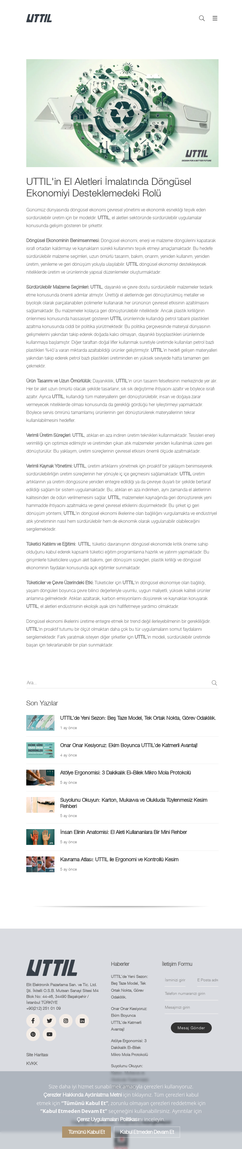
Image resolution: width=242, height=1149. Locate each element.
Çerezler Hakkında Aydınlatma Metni (82, 1095)
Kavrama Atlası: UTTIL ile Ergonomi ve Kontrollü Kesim (119, 859)
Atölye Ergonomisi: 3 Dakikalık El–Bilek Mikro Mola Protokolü (125, 773)
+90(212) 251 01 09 (43, 1008)
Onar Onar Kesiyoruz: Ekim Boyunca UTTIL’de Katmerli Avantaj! (128, 745)
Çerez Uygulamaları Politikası (108, 1119)
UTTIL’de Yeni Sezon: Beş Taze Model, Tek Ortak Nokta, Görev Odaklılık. (138, 718)
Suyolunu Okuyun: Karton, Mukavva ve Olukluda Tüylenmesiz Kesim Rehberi (133, 803)
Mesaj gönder (191, 1027)
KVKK (31, 1063)
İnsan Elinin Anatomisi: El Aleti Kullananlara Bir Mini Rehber (123, 832)
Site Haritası (37, 1054)
